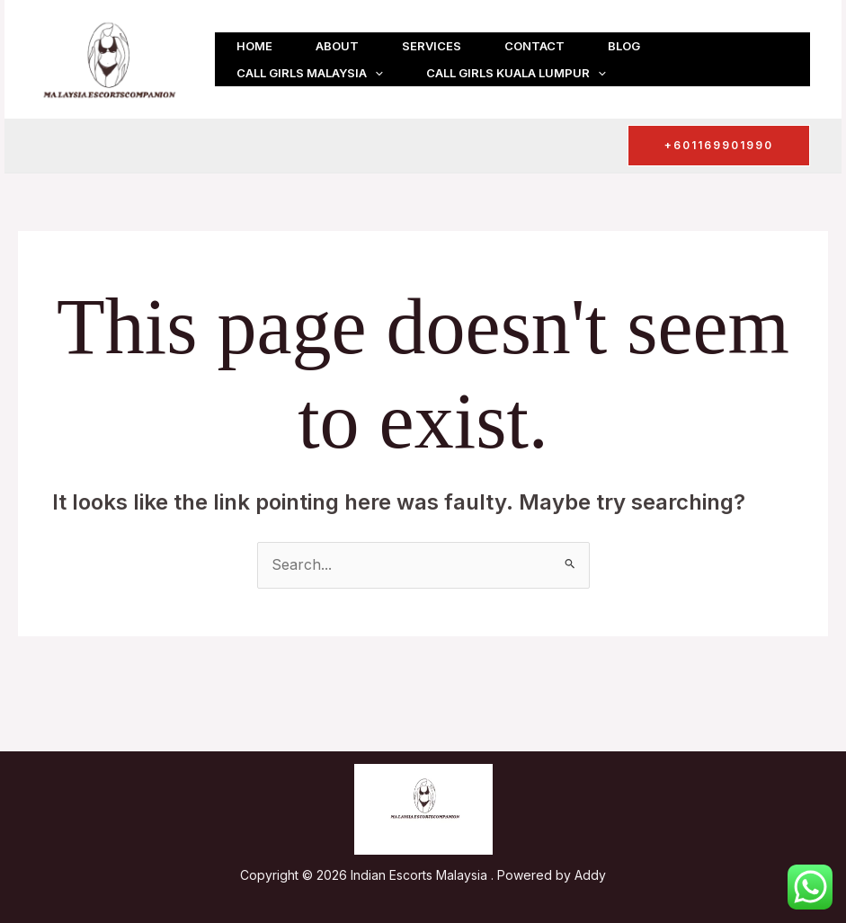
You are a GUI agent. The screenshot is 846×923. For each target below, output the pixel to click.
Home (254, 46)
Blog (624, 46)
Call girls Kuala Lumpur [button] (516, 72)
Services (431, 46)
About (337, 46)
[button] (375, 72)
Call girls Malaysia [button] (309, 72)
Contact (534, 46)
